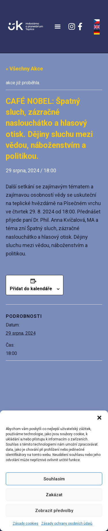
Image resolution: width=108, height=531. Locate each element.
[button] (99, 418)
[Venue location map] (54, 402)
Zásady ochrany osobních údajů (66, 524)
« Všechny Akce (24, 69)
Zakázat (54, 494)
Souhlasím (54, 479)
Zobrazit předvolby (54, 510)
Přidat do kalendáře (31, 288)
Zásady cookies (25, 524)
